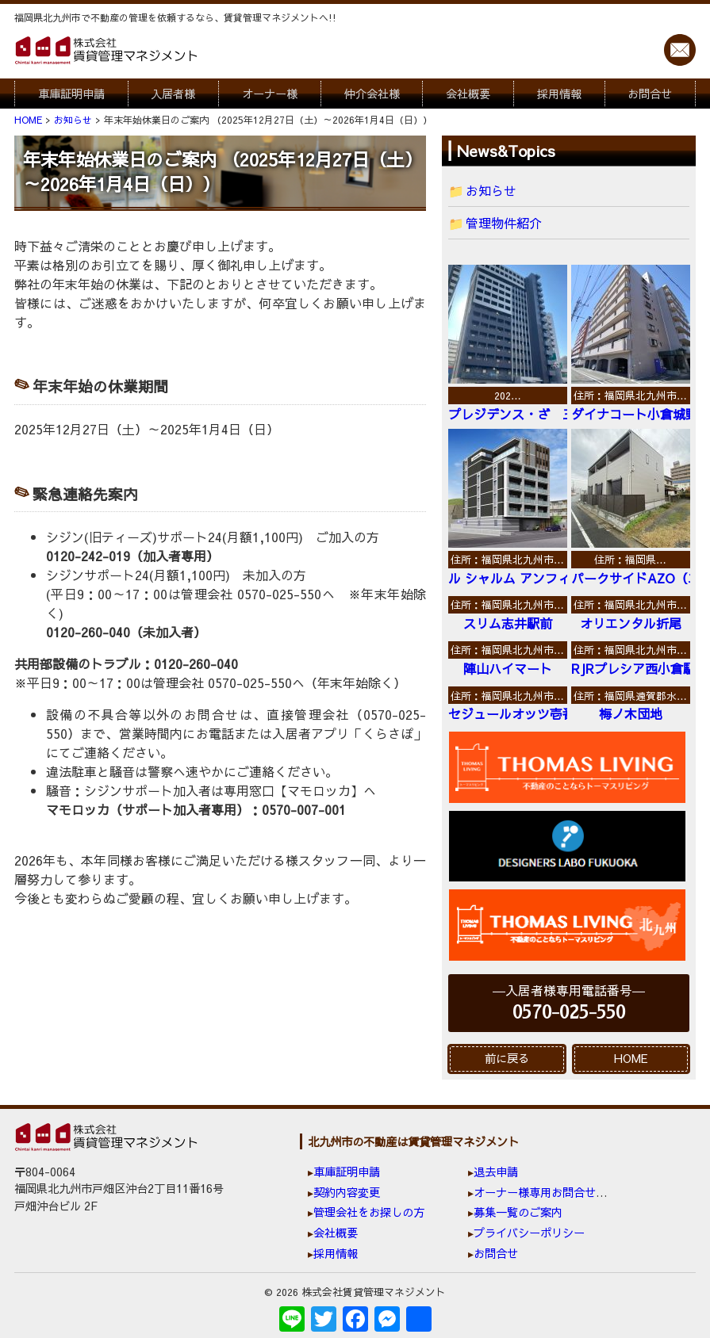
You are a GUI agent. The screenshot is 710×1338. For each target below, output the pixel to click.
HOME (631, 1058)
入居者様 (173, 93)
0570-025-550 (568, 1013)
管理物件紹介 (504, 222)
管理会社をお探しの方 (368, 1212)
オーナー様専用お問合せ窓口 (546, 1192)
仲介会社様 (372, 93)
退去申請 (496, 1171)
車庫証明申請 (71, 93)
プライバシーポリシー (529, 1233)
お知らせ (491, 190)
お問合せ (649, 93)
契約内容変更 (346, 1192)
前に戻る (507, 1058)
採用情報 (559, 93)
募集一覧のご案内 (518, 1212)
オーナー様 (269, 93)
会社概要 (468, 93)
